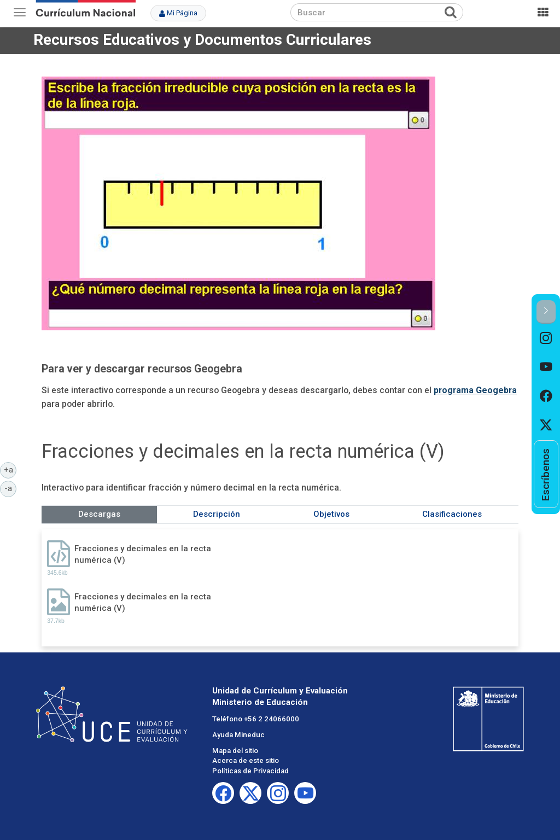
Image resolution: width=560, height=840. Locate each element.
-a (10, 487)
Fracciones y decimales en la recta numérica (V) (142, 554)
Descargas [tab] (99, 514)
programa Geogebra (475, 390)
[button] (546, 312)
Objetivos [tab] (331, 514)
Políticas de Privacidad (250, 771)
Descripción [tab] (216, 514)
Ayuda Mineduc (238, 735)
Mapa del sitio (235, 750)
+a (10, 469)
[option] (546, 338)
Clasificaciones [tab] (452, 514)
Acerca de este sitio (245, 760)
